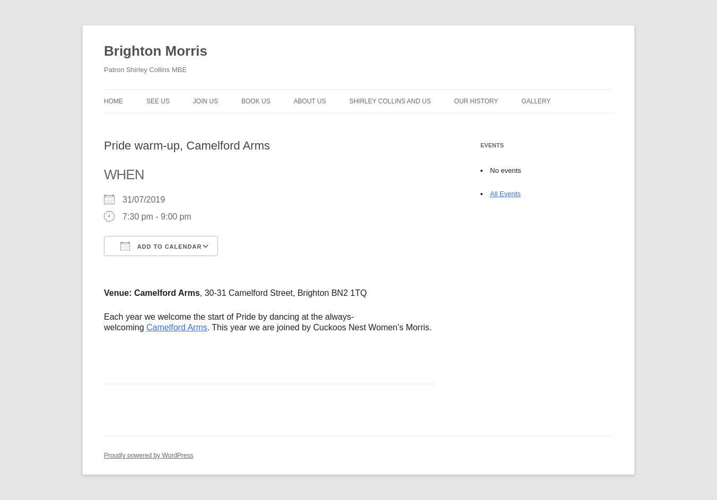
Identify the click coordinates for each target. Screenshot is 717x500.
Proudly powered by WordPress (149, 455)
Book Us (255, 101)
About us (310, 101)
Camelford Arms (176, 327)
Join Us (205, 101)
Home (113, 101)
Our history (476, 101)
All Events (505, 194)
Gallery (535, 101)
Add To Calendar (161, 246)
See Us (158, 101)
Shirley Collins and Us (390, 101)
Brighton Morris (155, 51)
